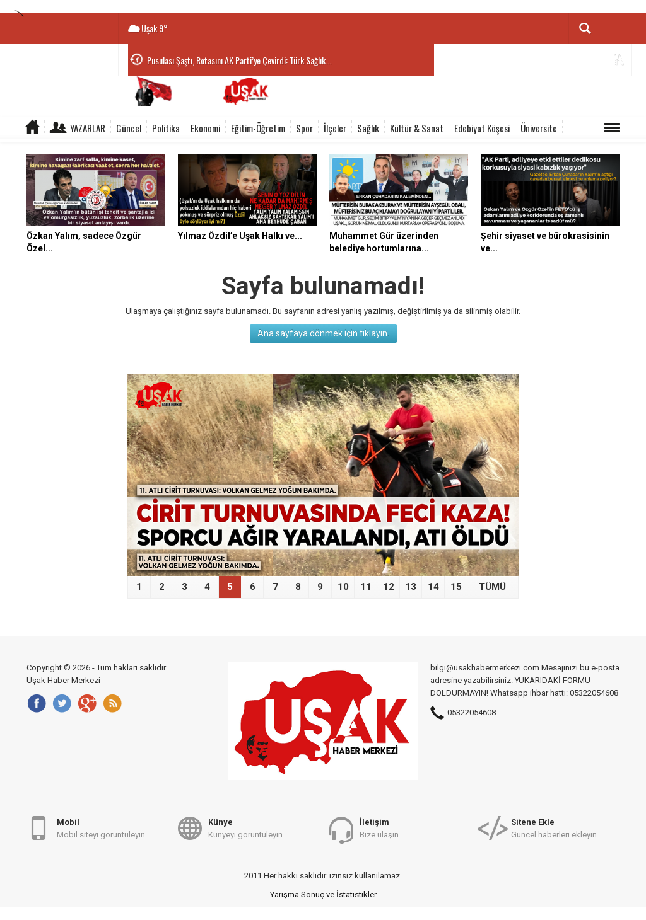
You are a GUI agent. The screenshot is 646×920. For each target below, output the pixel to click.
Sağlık (368, 128)
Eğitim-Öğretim (258, 128)
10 (343, 586)
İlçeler (335, 128)
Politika (166, 128)
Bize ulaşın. (380, 827)
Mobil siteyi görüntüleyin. (102, 827)
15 (456, 586)
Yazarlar (87, 128)
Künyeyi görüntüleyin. (246, 827)
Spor (304, 128)
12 (388, 586)
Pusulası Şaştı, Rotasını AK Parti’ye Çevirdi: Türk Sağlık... (239, 60)
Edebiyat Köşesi (482, 128)
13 (410, 586)
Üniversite (538, 128)
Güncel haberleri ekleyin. (555, 827)
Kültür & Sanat (416, 128)
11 (366, 586)
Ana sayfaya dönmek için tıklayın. (323, 333)
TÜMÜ (492, 586)
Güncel (128, 128)
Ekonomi (205, 128)
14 (433, 586)
